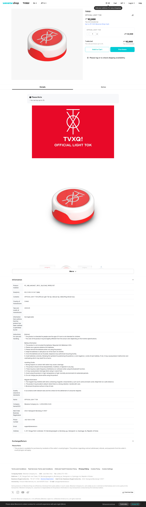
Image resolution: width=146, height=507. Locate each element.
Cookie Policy (95, 469)
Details (43, 87)
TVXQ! (87, 11)
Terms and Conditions (18, 469)
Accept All (135, 504)
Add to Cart (97, 49)
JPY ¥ (43, 3)
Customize (123, 504)
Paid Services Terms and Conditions (40, 469)
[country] (107, 3)
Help (140, 3)
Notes (103, 87)
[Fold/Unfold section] (73, 279)
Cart (115, 3)
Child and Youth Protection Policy (66, 469)
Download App (127, 492)
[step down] (88, 34)
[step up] (97, 34)
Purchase (122, 49)
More (73, 271)
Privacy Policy (84, 469)
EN (34, 3)
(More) (63, 504)
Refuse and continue (108, 504)
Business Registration (47, 479)
